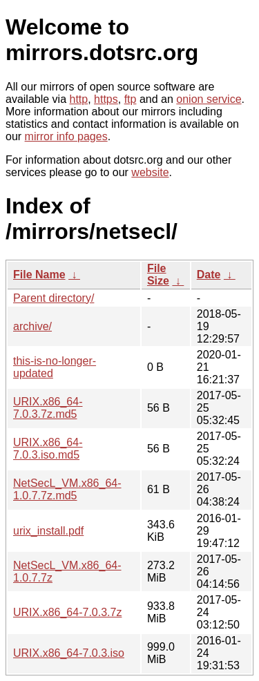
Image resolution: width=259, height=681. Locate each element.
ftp (130, 99)
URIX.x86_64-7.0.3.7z (67, 612)
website (150, 172)
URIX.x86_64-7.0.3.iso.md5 (48, 449)
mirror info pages (66, 136)
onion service (208, 99)
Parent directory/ (53, 298)
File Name (39, 274)
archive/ (32, 326)
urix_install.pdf (48, 531)
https (106, 99)
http (79, 99)
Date (209, 274)
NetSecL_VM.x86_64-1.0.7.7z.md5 (67, 489)
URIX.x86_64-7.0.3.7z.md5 (48, 408)
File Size (158, 274)
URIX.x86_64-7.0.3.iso (68, 653)
